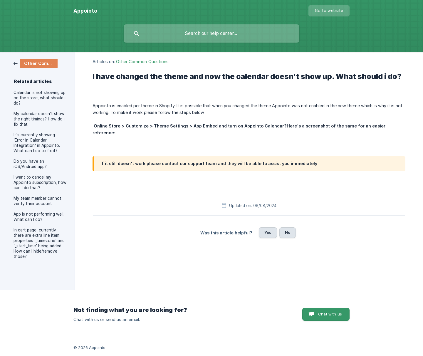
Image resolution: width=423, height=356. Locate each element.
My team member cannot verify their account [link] (37, 201)
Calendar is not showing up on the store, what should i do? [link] (40, 97)
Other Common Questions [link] (142, 61)
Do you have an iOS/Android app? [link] (30, 164)
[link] (36, 63)
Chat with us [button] (330, 314)
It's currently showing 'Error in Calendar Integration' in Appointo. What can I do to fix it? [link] (37, 142)
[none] (85, 10)
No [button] (287, 232)
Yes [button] (267, 232)
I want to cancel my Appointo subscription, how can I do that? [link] (40, 182)
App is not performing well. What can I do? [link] (39, 217)
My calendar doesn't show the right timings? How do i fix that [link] (39, 119)
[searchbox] (211, 33)
